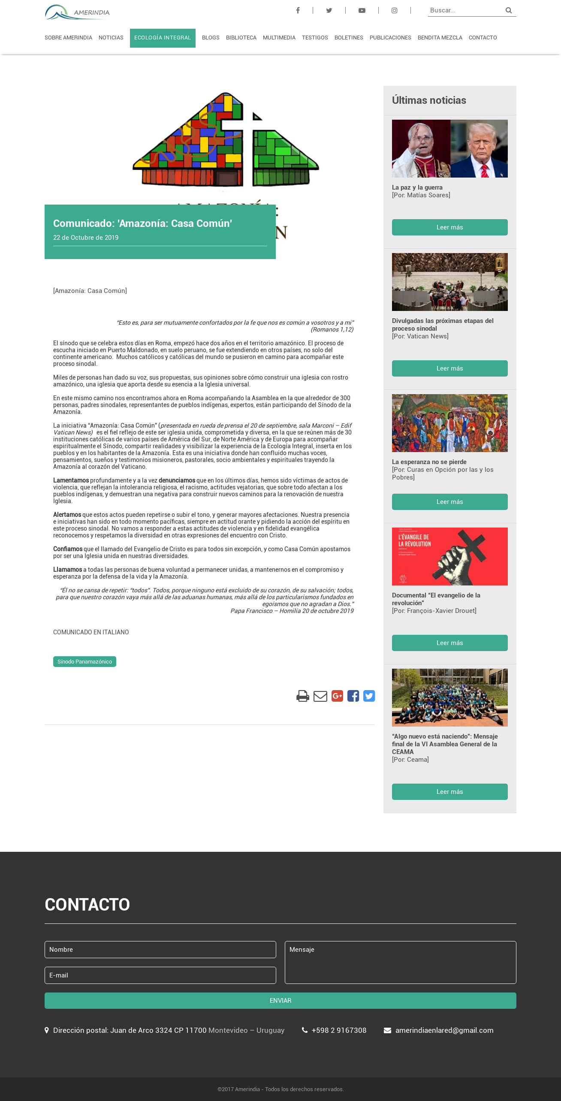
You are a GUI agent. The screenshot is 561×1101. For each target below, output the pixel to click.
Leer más (450, 227)
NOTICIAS (111, 37)
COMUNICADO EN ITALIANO (91, 632)
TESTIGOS (315, 37)
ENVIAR (281, 1000)
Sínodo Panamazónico (84, 661)
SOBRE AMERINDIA (68, 37)
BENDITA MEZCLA (440, 37)
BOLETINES (349, 37)
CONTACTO (483, 37)
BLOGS (211, 37)
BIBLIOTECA (241, 37)
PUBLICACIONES (390, 37)
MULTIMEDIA (279, 37)
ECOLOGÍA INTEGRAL (162, 37)
